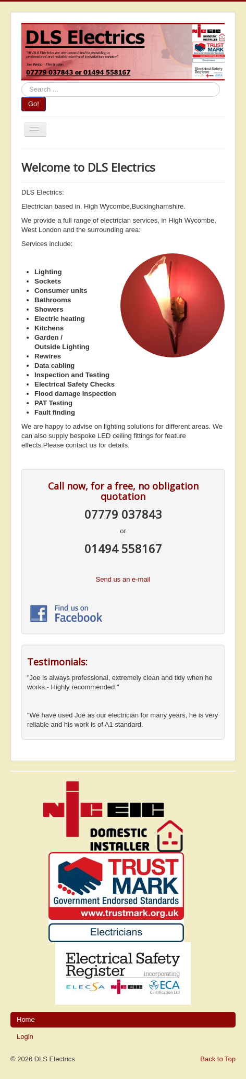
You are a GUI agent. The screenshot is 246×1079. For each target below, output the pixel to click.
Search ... (21, 82)
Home (26, 1019)
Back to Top (218, 1059)
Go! (33, 104)
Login (25, 1037)
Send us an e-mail (123, 579)
